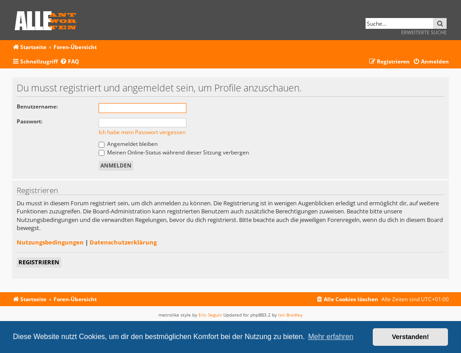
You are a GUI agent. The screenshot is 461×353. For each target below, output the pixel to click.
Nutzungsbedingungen (50, 242)
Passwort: (29, 121)
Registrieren (38, 262)
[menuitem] (69, 62)
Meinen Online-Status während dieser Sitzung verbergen (174, 152)
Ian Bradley (290, 315)
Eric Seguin (210, 315)
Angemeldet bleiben (128, 144)
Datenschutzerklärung (123, 242)
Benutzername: (37, 106)
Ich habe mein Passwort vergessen (142, 132)
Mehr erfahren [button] (330, 336)
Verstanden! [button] (410, 336)
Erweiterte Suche (424, 32)
